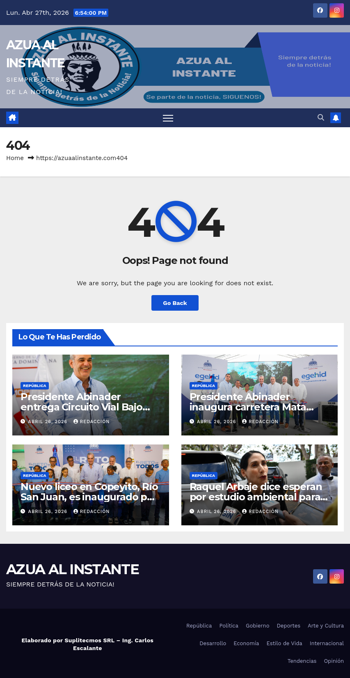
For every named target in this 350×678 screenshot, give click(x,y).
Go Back (175, 303)
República (34, 385)
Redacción (91, 421)
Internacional (327, 643)
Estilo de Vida (284, 643)
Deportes (288, 626)
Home (15, 158)
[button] (321, 117)
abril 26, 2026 (48, 421)
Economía (246, 643)
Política (228, 626)
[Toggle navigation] (168, 118)
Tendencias (302, 661)
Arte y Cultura (326, 626)
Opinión (334, 661)
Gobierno (257, 626)
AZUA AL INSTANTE (72, 569)
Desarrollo (212, 643)
